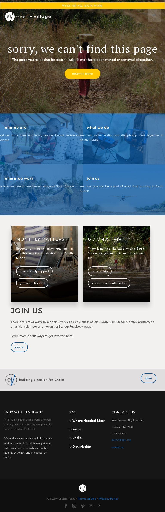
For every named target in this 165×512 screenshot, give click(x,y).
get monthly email (32, 283)
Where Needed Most (88, 420)
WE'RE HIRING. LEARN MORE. (82, 5)
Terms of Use (87, 498)
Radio (77, 437)
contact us (118, 447)
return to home (82, 73)
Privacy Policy (108, 498)
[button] (154, 15)
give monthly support (34, 271)
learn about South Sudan (109, 283)
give (148, 378)
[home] (28, 15)
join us (19, 346)
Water (77, 429)
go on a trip (100, 271)
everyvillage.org (121, 439)
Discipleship (81, 446)
